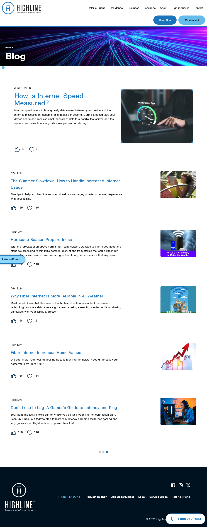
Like (17, 149)
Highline (20, 497)
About (163, 8)
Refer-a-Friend (97, 8)
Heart (31, 149)
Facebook (173, 485)
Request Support (96, 497)
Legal (141, 497)
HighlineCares (180, 8)
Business (133, 8)
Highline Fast (22, 8)
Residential (116, 8)
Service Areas (158, 497)
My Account (192, 20)
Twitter (188, 485)
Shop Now (165, 20)
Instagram (181, 485)
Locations (149, 8)
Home (9, 47)
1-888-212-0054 (69, 497)
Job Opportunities (122, 497)
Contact (198, 8)
